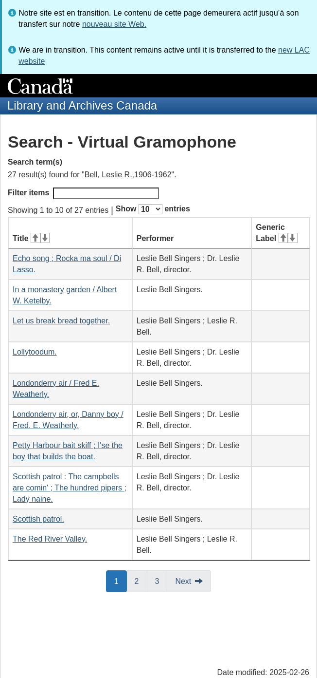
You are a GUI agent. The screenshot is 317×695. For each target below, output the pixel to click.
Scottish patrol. (38, 519)
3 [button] (161, 580)
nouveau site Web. (114, 24)
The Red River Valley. (50, 539)
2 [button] (141, 580)
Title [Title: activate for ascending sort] (31, 238)
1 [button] (120, 580)
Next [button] (183, 581)
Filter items (83, 193)
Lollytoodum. (35, 352)
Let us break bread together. (61, 321)
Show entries (153, 209)
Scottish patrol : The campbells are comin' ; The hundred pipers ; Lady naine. (69, 487)
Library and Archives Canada (82, 105)
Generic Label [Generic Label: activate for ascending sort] (276, 233)
